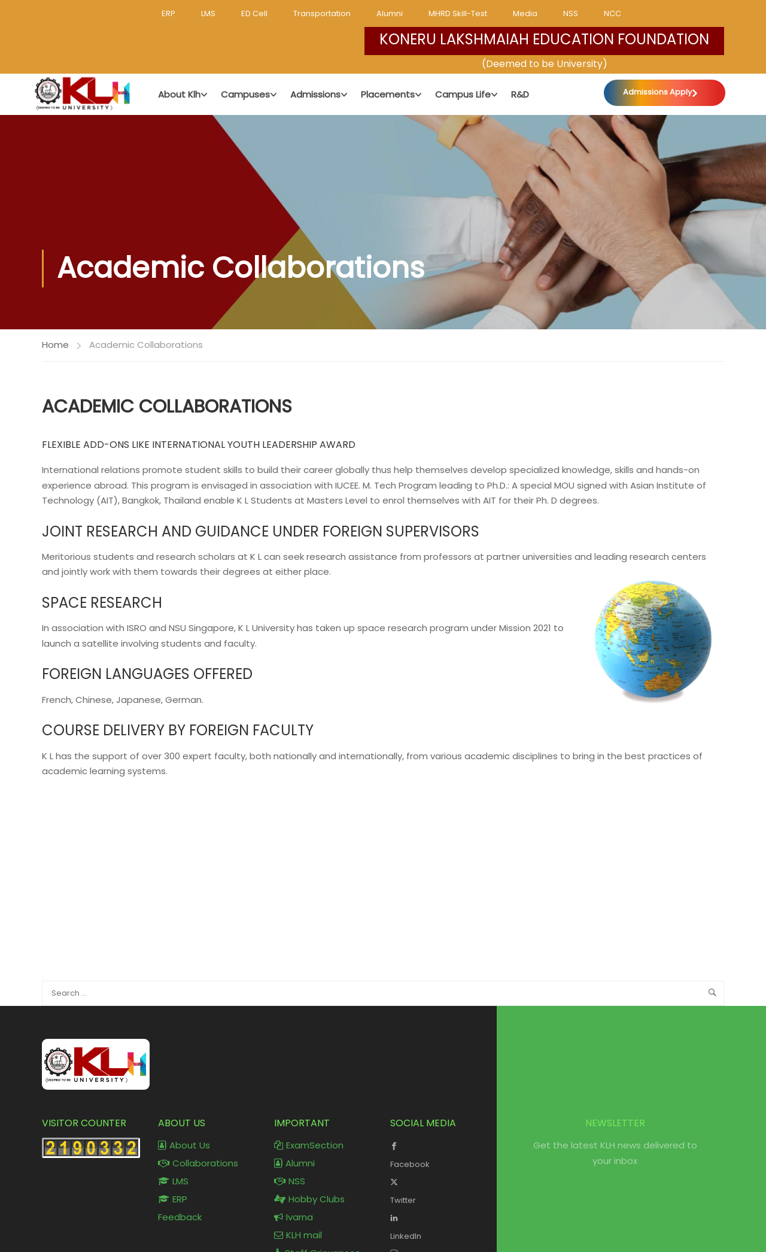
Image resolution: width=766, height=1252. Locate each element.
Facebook (439, 1154)
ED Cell (254, 13)
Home (55, 344)
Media (525, 13)
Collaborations (198, 1163)
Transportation (322, 13)
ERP (168, 13)
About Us (184, 1145)
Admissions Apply (656, 92)
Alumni (389, 13)
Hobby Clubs (309, 1199)
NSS (570, 13)
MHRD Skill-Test (457, 13)
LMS (208, 13)
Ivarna (293, 1217)
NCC (612, 13)
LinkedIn (439, 1226)
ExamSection (309, 1145)
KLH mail (298, 1235)
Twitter (439, 1190)
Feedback (180, 1217)
